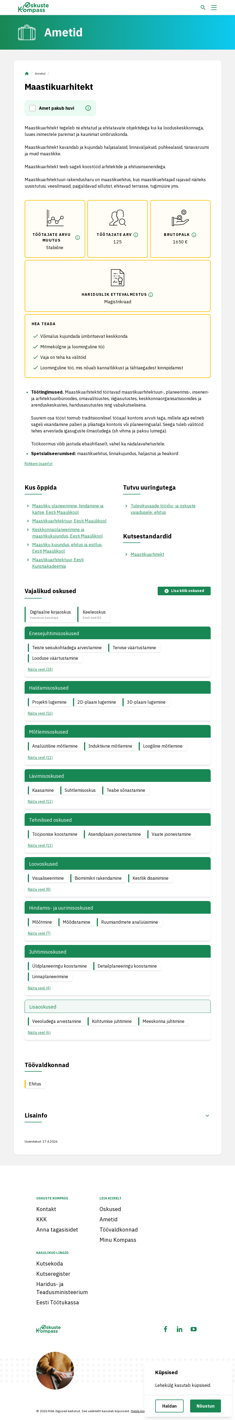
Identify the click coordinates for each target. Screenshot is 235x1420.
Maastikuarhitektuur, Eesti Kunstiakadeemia (58, 563)
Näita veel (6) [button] (39, 1032)
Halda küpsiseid (143, 1411)
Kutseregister (53, 1273)
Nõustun (205, 1406)
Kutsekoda (49, 1263)
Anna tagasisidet (57, 1229)
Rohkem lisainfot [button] (39, 463)
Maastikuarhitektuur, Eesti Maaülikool (69, 521)
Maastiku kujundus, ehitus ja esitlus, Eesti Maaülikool (67, 548)
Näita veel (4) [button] (39, 988)
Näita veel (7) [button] (39, 933)
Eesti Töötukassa (57, 1302)
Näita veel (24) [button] (40, 669)
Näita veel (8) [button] (39, 889)
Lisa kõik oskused (184, 590)
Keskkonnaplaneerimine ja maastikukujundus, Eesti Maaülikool (67, 533)
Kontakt (46, 1209)
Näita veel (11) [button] (40, 757)
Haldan (169, 1406)
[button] (34, 108)
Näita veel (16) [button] (40, 713)
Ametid (40, 73)
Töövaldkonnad (119, 1229)
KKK (41, 1219)
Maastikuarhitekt (147, 554)
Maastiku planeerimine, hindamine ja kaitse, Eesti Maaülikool (68, 509)
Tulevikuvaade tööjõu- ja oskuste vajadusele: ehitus (163, 509)
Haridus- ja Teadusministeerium (62, 1288)
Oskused (110, 1209)
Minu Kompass (118, 1239)
